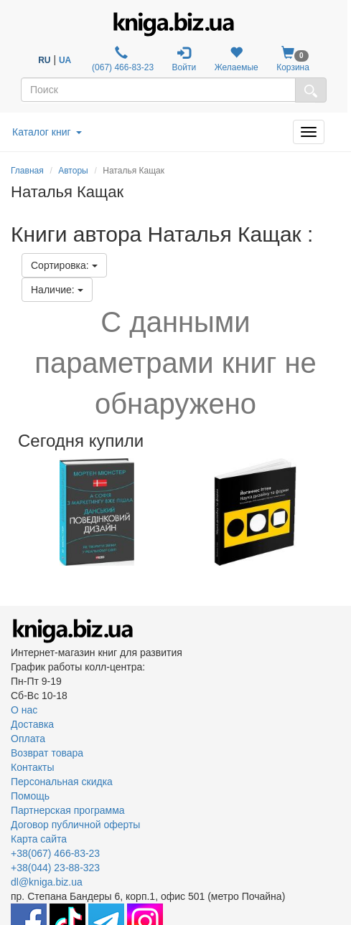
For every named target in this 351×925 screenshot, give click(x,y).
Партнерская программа (68, 810)
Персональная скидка (62, 781)
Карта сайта (39, 839)
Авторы (73, 171)
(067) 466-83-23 (122, 59)
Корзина (292, 59)
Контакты (32, 767)
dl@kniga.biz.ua (47, 882)
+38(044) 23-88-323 (55, 867)
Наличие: (57, 289)
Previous (13, 512)
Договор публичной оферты (75, 824)
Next (338, 512)
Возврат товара (47, 753)
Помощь (30, 796)
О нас (24, 710)
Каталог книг (47, 132)
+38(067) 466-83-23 (55, 853)
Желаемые (236, 59)
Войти (184, 59)
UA (65, 60)
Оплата (28, 738)
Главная (27, 171)
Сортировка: (64, 265)
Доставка (32, 724)
